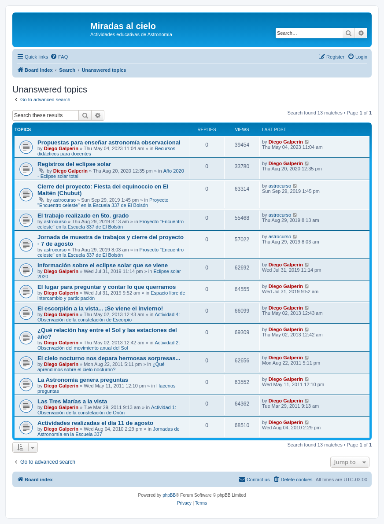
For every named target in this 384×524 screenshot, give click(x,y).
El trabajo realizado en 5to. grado (83, 215)
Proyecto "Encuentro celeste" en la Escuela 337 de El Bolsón (103, 202)
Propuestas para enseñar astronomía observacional (109, 142)
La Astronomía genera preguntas (82, 379)
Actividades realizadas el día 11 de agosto (95, 423)
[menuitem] (59, 57)
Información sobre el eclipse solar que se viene (102, 265)
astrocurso (64, 200)
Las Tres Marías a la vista (72, 401)
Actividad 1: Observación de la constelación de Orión (106, 410)
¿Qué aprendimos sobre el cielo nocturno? (101, 367)
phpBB (169, 495)
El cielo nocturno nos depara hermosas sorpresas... (109, 358)
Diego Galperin (61, 148)
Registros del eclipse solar (74, 164)
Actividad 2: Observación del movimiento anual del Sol (108, 345)
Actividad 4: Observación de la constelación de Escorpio (108, 317)
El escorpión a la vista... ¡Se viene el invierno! (100, 308)
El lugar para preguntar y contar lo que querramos (106, 287)
